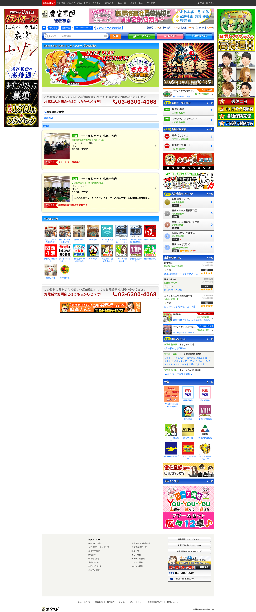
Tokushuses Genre (83, 27)
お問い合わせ (172, 602)
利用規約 (110, 602)
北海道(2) (48, 118)
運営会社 (99, 602)
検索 (115, 36)
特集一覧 (66, 27)
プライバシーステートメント (131, 602)
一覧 (209, 103)
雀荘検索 (53, 27)
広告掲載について (155, 602)
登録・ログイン (84, 602)
